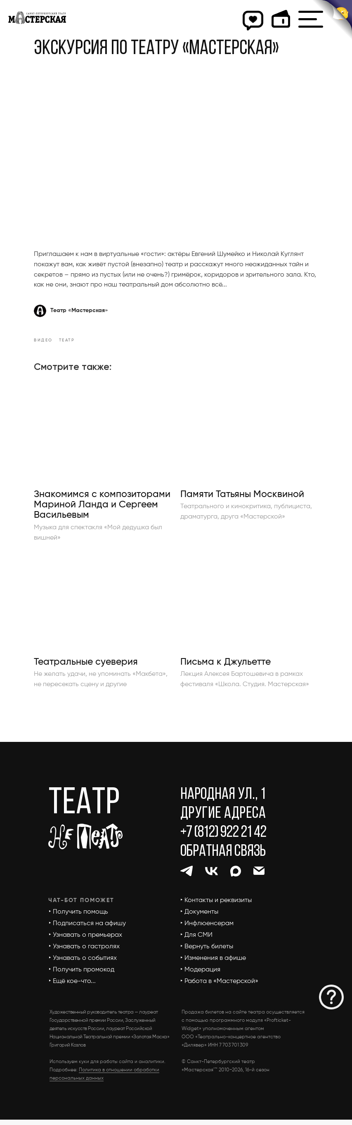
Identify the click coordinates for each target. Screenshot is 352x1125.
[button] (331, 997)
